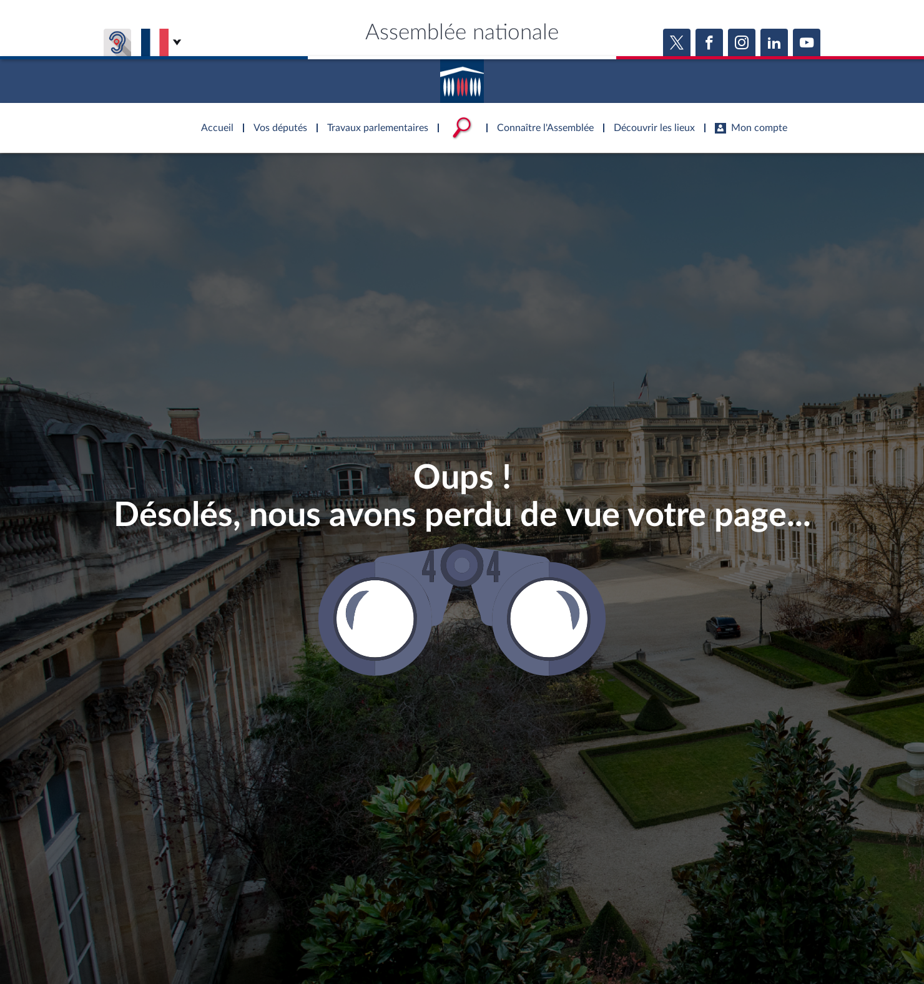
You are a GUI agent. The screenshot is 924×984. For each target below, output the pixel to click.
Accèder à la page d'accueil (462, 77)
